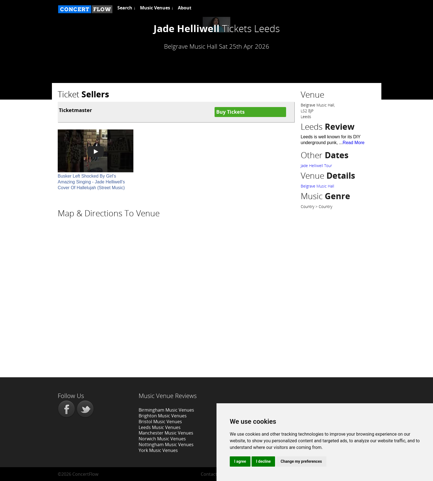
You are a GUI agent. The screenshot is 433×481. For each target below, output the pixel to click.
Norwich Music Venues (162, 439)
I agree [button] (240, 461)
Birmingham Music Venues (166, 410)
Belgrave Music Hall (317, 186)
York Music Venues (158, 450)
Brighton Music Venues (163, 416)
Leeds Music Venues (160, 427)
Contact (209, 474)
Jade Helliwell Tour (316, 165)
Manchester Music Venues (166, 433)
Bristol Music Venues (160, 421)
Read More (354, 142)
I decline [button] (263, 461)
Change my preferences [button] (301, 461)
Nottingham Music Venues (166, 444)
